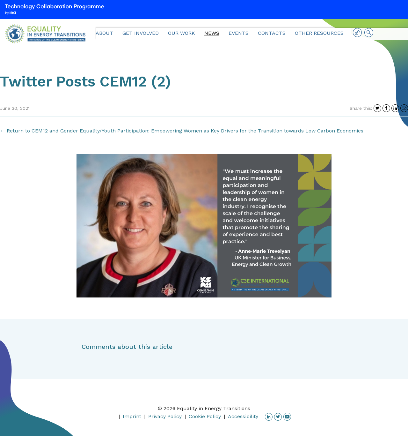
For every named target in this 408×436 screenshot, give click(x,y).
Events (239, 33)
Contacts (272, 33)
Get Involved (140, 33)
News (211, 33)
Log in (357, 35)
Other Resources (319, 33)
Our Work (181, 33)
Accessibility (243, 416)
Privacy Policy (165, 416)
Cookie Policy (205, 416)
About (104, 33)
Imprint (132, 416)
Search (368, 35)
